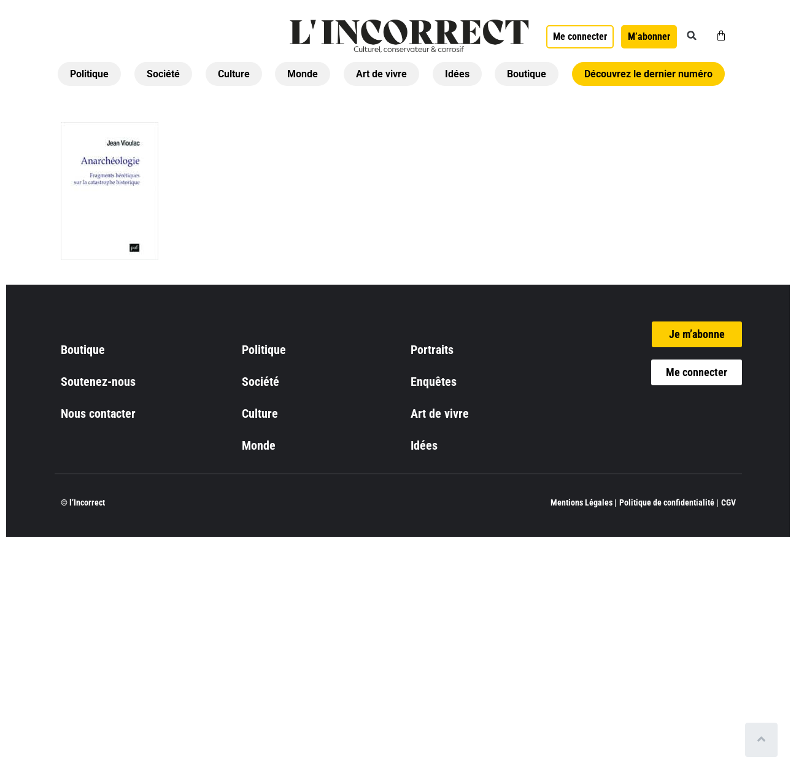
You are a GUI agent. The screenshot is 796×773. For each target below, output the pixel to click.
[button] (691, 35)
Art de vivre (381, 74)
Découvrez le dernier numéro (648, 74)
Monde (302, 74)
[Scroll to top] (764, 740)
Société (163, 74)
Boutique (526, 74)
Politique (89, 74)
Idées (457, 74)
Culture (234, 74)
